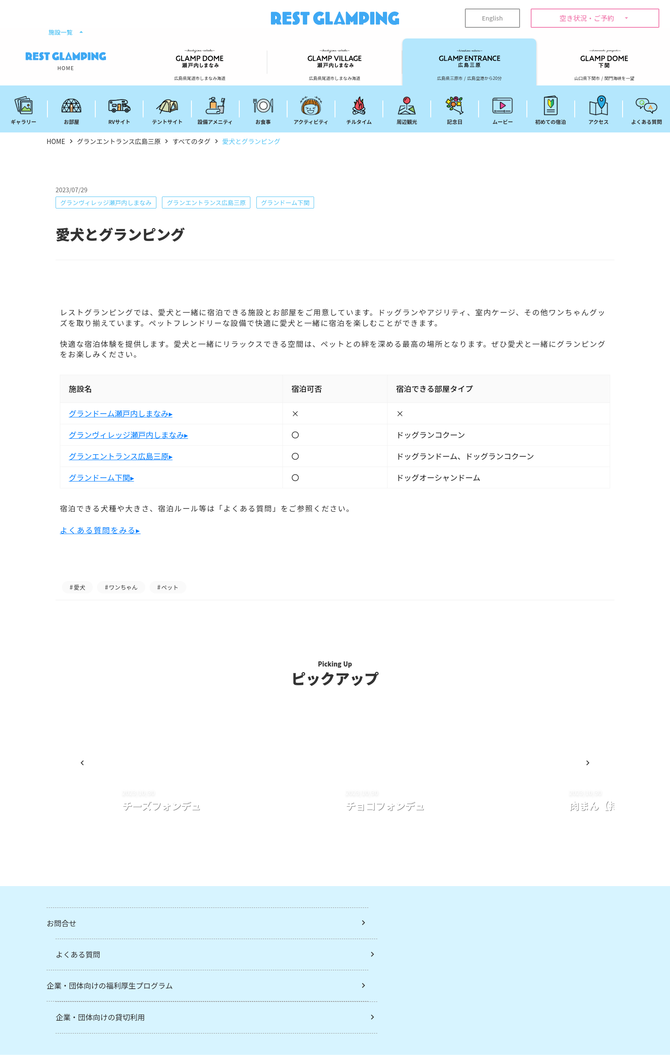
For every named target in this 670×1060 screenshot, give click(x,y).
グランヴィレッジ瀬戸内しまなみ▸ (137, 446)
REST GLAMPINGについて (236, 1032)
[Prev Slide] (91, 785)
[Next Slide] (578, 785)
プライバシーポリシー (439, 1032)
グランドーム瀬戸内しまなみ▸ (129, 425)
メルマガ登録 (316, 1032)
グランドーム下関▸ (109, 489)
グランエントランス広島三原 (123, 141)
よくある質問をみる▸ (108, 542)
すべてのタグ (201, 141)
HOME (56, 141)
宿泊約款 (371, 1032)
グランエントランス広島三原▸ (129, 467)
